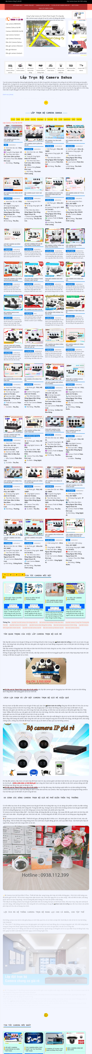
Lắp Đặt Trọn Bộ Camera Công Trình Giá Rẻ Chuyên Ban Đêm (12, 347)
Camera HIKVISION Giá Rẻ (14, 31)
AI (45, 119)
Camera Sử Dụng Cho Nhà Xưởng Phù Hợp (54, 1049)
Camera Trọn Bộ (28, 5)
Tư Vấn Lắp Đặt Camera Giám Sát (60, 5)
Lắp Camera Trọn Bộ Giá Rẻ (12, 123)
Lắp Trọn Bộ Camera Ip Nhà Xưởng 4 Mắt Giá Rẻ (33, 279)
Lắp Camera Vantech (13, 35)
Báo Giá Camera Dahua (72, 628)
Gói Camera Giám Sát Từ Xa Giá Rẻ (75, 193)
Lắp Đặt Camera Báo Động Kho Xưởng (54, 383)
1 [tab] (43, 44)
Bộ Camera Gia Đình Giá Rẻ (33, 309)
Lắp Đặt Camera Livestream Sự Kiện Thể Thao (12, 1048)
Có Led (13, 119)
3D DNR (27, 119)
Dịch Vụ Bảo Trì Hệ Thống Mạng (33, 598)
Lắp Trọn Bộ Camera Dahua (46, 112)
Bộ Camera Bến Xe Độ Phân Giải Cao (13, 379)
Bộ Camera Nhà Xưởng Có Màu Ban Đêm (51, 622)
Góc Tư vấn (75, 5)
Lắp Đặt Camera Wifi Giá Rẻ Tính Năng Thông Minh (33, 244)
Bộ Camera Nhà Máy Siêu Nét (74, 141)
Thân (55, 119)
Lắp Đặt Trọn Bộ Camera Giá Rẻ (32, 628)
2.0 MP (60, 119)
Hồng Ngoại (40, 119)
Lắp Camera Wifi (17, 5)
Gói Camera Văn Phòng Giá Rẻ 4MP (54, 535)
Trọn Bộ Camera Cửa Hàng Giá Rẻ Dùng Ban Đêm (13, 279)
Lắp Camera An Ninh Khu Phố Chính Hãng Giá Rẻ (74, 535)
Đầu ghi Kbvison (11, 50)
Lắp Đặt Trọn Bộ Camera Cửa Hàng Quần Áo (24, 622)
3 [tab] (49, 44)
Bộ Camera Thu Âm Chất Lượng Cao (53, 141)
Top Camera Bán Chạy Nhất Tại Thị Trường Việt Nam (34, 1048)
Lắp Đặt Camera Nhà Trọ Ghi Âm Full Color (12, 435)
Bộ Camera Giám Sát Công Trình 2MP (74, 345)
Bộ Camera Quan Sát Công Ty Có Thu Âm (33, 481)
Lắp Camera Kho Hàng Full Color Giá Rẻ (13, 481)
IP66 (22, 119)
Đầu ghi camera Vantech (14, 53)
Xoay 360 (79, 119)
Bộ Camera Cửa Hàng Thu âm (33, 379)
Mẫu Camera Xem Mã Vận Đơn (75, 1049)
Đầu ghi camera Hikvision (14, 46)
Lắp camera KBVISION (13, 24)
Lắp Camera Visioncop (13, 39)
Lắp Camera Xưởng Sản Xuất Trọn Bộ (32, 431)
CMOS (73, 119)
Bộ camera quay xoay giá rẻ (33, 193)
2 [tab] (46, 44)
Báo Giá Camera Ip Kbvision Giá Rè (53, 628)
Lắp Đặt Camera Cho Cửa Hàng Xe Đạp (74, 485)
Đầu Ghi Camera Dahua (14, 42)
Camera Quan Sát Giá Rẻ (42, 5)
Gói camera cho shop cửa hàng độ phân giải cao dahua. (54, 194)
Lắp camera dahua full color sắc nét (12, 140)
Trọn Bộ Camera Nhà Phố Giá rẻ (53, 279)
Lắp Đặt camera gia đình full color (12, 244)
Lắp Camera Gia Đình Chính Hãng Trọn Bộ (54, 345)
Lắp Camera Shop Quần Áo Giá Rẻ (33, 144)
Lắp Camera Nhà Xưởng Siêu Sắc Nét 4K (74, 246)
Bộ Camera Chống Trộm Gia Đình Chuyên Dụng (54, 246)
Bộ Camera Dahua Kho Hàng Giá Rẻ (11, 313)
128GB (18, 119)
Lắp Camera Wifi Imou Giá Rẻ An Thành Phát (54, 601)
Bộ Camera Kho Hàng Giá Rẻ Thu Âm (13, 193)
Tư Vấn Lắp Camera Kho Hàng (74, 598)
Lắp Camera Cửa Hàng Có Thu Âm (53, 481)
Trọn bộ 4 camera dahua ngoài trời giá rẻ (74, 379)
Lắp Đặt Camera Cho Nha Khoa (12, 538)
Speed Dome (67, 119)
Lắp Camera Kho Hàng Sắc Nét (74, 279)
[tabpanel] (46, 34)
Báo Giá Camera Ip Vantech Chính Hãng (65, 625)
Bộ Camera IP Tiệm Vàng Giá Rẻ (75, 311)
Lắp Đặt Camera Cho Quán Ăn (33, 538)
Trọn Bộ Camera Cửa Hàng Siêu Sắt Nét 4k (33, 346)
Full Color (33, 119)
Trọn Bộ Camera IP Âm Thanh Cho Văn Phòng (53, 430)
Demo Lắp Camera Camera (46, 8)
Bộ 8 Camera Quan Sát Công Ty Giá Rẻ (73, 431)
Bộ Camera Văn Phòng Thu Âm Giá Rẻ (54, 313)
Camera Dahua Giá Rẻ (13, 28)
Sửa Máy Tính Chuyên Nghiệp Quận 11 (13, 598)
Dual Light (50, 119)
